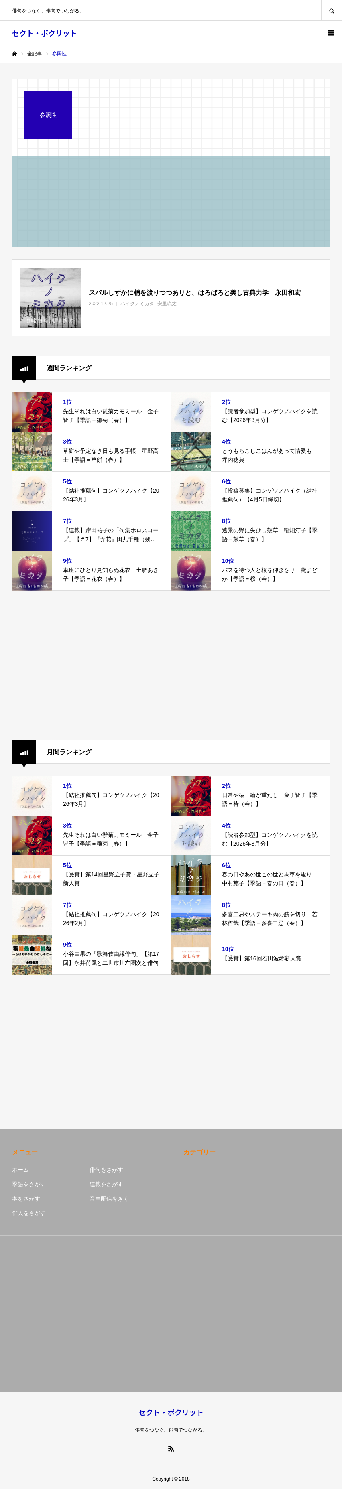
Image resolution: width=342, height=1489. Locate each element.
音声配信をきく (109, 1198)
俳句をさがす (106, 1169)
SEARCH (331, 10)
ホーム (20, 1169)
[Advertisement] (171, 665)
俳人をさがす (29, 1213)
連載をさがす (106, 1184)
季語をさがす (29, 1184)
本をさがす (26, 1198)
